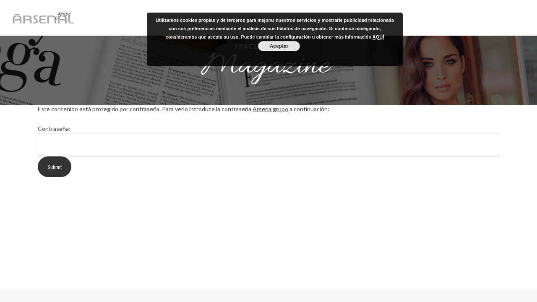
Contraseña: (54, 128)
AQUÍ (378, 36)
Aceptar (279, 46)
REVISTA (474, 17)
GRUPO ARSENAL (434, 17)
